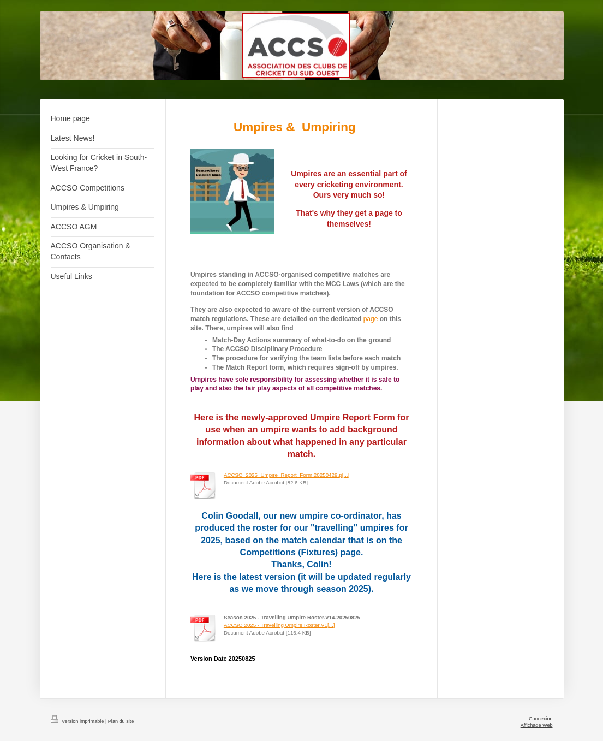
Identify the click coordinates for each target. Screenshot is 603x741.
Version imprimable (78, 721)
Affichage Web (537, 725)
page (370, 319)
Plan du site (121, 721)
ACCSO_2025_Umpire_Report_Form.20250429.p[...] (286, 475)
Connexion (540, 718)
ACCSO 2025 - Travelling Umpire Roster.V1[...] (279, 625)
